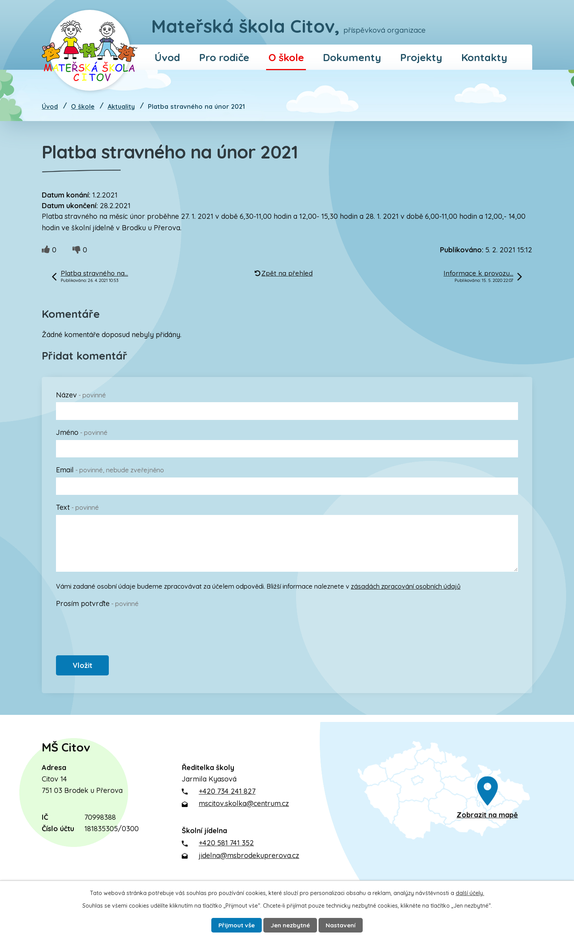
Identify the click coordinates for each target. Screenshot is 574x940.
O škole (286, 57)
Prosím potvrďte (97, 603)
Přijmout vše (231, 924)
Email (110, 469)
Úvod (167, 57)
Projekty (421, 57)
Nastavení (347, 924)
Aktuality (121, 106)
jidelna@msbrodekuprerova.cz (249, 859)
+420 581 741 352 (226, 846)
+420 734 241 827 (227, 794)
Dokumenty (352, 57)
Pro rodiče (224, 57)
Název (81, 394)
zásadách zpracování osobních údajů (405, 586)
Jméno (82, 432)
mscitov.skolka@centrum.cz (244, 807)
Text (77, 507)
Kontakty (484, 57)
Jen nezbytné (292, 924)
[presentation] (116, 626)
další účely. (470, 891)
